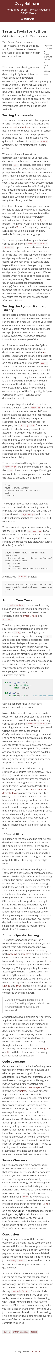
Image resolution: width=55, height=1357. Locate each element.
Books (24, 9)
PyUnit (43, 220)
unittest (26, 127)
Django (6, 985)
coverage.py (33, 1087)
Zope (18, 985)
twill (50, 961)
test (44, 352)
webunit (12, 954)
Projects (33, 9)
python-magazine (20, 1332)
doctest (13, 127)
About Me (44, 9)
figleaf (22, 1091)
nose (34, 615)
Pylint (45, 1203)
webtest (26, 954)
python (7, 1332)
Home (9, 9)
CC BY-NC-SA (35, 1352)
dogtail (45, 1048)
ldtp (9, 1052)
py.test (26, 615)
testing (34, 1332)
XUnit (19, 227)
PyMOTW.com (28, 13)
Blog (16, 9)
